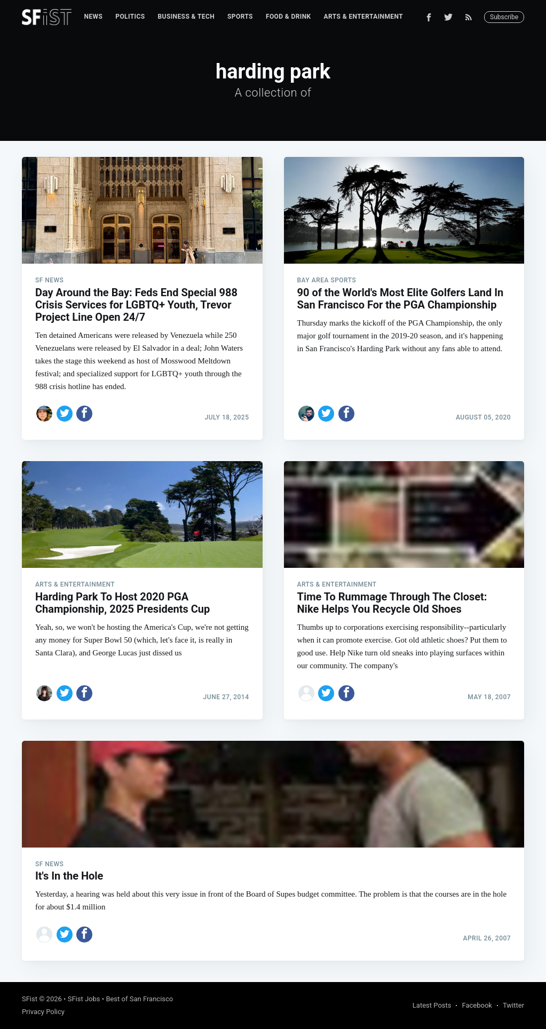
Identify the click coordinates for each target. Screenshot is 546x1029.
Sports (240, 16)
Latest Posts (432, 1005)
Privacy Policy (43, 1012)
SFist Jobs (84, 999)
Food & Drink (288, 16)
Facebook (477, 1005)
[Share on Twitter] (65, 414)
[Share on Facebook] (84, 414)
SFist (29, 999)
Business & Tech (186, 16)
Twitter (513, 1005)
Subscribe (504, 17)
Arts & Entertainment (363, 16)
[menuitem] (93, 16)
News (93, 16)
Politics (130, 16)
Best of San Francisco (139, 999)
